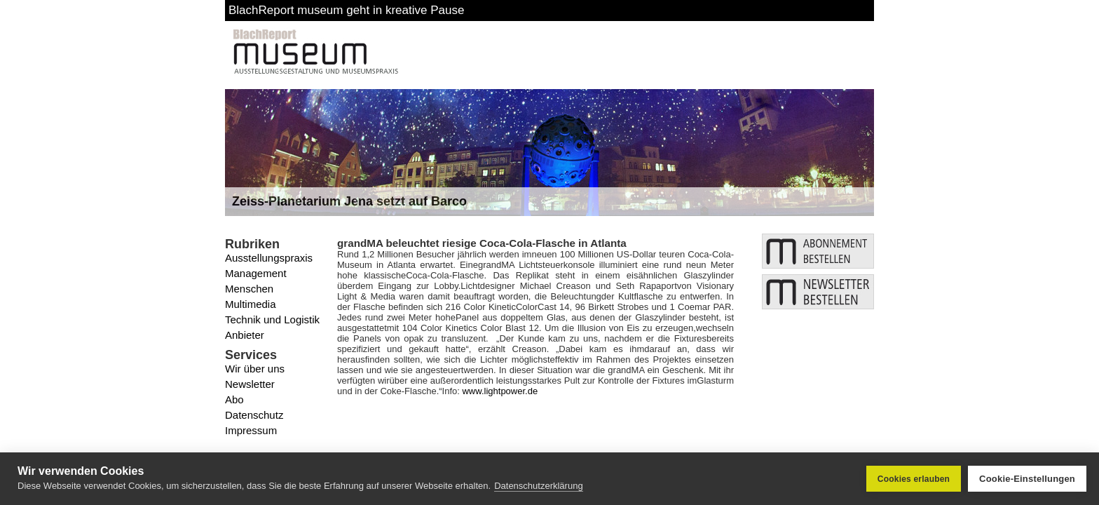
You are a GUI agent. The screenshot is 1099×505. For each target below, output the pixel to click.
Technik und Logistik (272, 319)
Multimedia (250, 304)
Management (256, 273)
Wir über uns (255, 369)
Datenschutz (254, 415)
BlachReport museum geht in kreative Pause (346, 10)
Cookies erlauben (914, 479)
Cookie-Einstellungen (1027, 478)
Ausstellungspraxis (269, 258)
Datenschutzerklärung (538, 485)
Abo (234, 399)
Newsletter (250, 384)
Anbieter (244, 335)
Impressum (251, 430)
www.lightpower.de (500, 391)
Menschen (249, 289)
